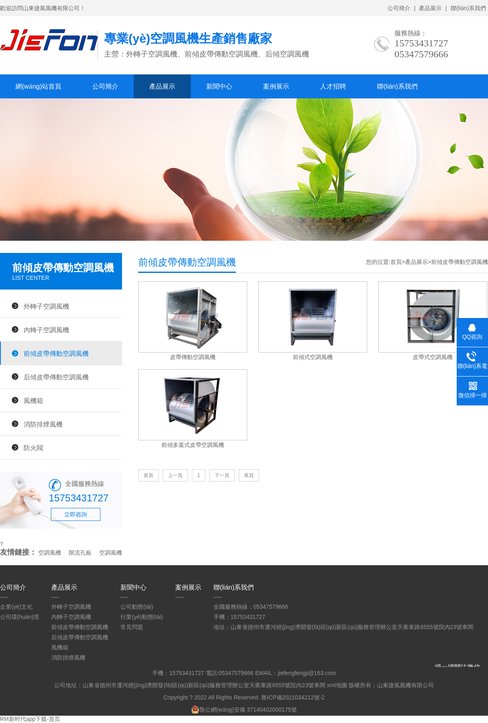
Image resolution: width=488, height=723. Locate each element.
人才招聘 (333, 86)
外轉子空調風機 (46, 306)
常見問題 (131, 627)
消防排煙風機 (43, 424)
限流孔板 (80, 552)
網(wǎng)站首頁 (38, 86)
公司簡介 (399, 8)
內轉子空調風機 (46, 329)
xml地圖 (337, 685)
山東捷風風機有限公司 (405, 685)
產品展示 (430, 8)
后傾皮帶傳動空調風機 (56, 377)
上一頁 (175, 475)
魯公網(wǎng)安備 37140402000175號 (244, 710)
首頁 (396, 262)
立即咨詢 (75, 514)
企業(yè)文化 (16, 606)
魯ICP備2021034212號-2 (293, 697)
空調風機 (49, 552)
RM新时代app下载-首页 (30, 719)
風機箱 (33, 400)
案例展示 (276, 86)
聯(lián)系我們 (468, 8)
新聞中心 (219, 86)
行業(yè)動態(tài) (141, 617)
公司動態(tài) (136, 606)
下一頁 (222, 475)
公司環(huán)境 (19, 617)
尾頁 (249, 475)
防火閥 (33, 447)
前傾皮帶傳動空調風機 (56, 353)
